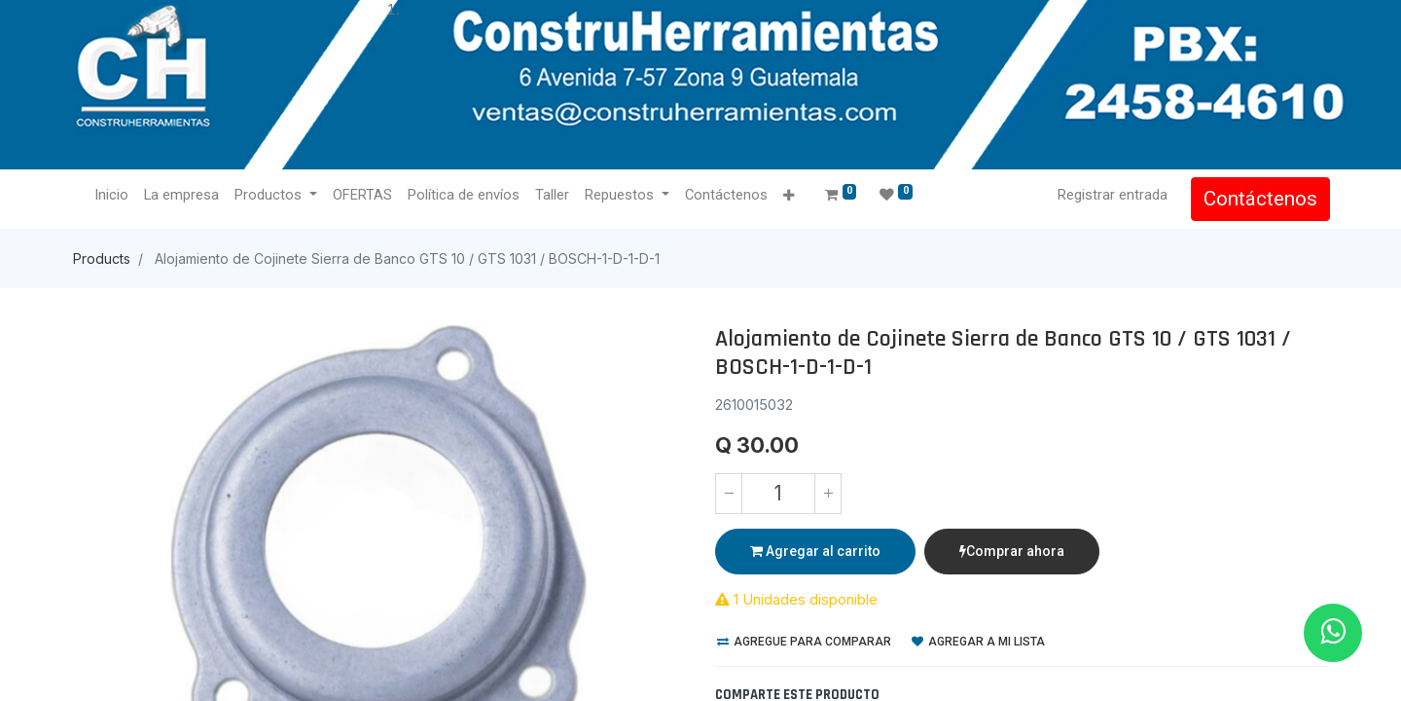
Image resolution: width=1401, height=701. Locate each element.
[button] (789, 196)
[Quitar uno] (728, 493)
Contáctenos (1258, 198)
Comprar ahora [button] (1011, 551)
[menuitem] (113, 195)
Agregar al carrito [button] (815, 551)
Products (101, 258)
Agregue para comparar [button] (804, 641)
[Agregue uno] (828, 493)
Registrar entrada (1111, 194)
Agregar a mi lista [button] (978, 641)
